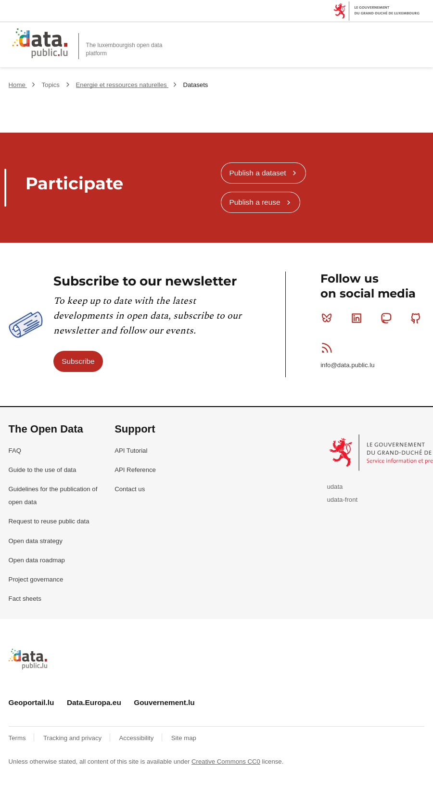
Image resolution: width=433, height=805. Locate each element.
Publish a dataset (257, 173)
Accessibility (137, 738)
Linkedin (358, 318)
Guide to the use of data (42, 469)
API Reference (135, 469)
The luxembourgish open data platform (124, 49)
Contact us (130, 489)
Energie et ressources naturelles (122, 84)
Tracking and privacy (73, 738)
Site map (183, 738)
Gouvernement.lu (164, 702)
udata (335, 486)
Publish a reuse (254, 202)
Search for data (399, 34)
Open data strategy (36, 541)
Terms (18, 738)
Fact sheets (25, 598)
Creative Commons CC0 (225, 761)
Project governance (36, 579)
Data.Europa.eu (94, 702)
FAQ (15, 450)
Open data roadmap (37, 560)
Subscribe (78, 361)
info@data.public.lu (347, 365)
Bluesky (328, 318)
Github (417, 318)
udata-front (342, 499)
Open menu (420, 34)
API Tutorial (131, 450)
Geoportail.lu (31, 702)
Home (18, 84)
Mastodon (388, 318)
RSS (328, 347)
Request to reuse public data (49, 521)
